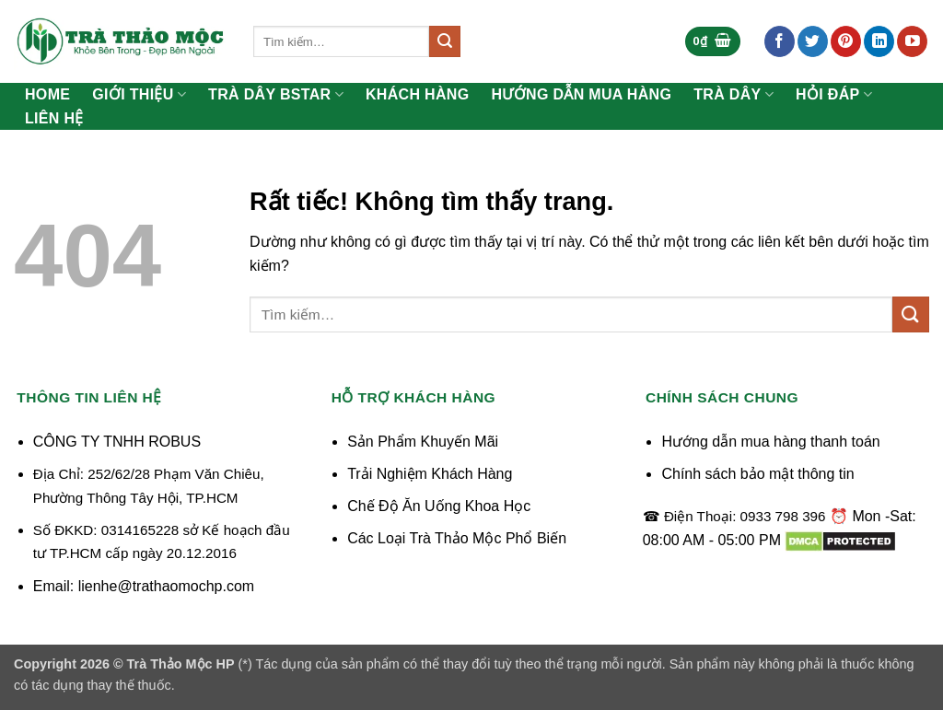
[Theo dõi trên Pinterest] (846, 41)
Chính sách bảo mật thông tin (757, 474)
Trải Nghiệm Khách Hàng (429, 474)
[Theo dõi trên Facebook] (779, 41)
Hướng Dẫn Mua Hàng (582, 94)
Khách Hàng (418, 94)
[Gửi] (444, 41)
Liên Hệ (54, 118)
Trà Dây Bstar (275, 94)
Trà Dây (733, 94)
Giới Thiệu (139, 94)
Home (47, 94)
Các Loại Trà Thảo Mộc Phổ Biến (456, 538)
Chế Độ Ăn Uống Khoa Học (438, 506)
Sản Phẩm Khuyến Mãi (422, 441)
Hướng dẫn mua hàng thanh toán (770, 441)
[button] (712, 42)
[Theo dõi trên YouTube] (912, 41)
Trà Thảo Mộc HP (181, 664)
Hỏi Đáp (834, 94)
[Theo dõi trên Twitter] (812, 41)
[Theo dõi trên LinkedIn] (879, 41)
